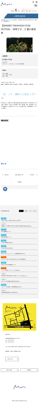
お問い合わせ (10, 359)
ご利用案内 (28, 370)
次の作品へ (32, 174)
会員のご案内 (9, 370)
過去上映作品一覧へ (19, 174)
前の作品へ (6, 174)
